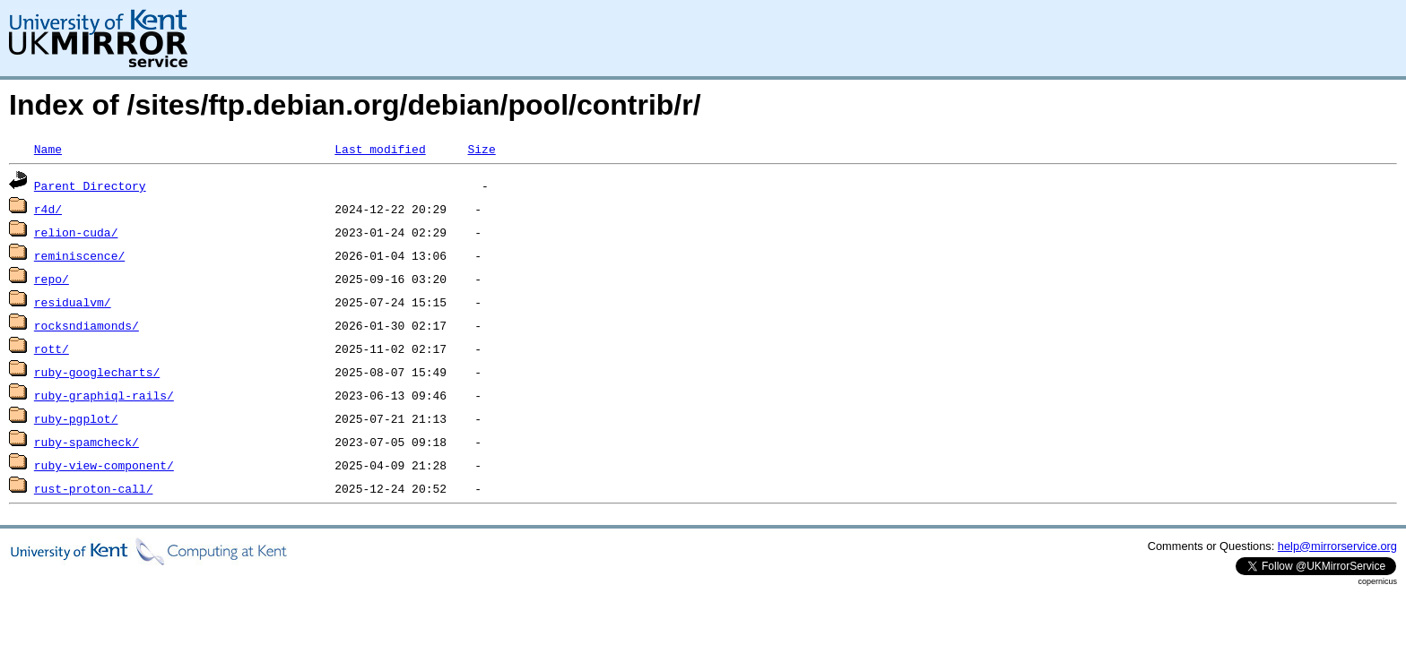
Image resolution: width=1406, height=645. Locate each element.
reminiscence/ (79, 255)
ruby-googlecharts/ (97, 372)
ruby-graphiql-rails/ (104, 395)
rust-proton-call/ (93, 488)
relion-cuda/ (76, 232)
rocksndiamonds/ (86, 325)
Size (481, 149)
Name (48, 149)
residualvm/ (72, 302)
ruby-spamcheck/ (86, 442)
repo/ (51, 279)
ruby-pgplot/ (76, 418)
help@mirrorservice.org (1337, 546)
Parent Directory (90, 185)
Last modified (379, 149)
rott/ (51, 348)
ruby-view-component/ (104, 465)
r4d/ (48, 209)
